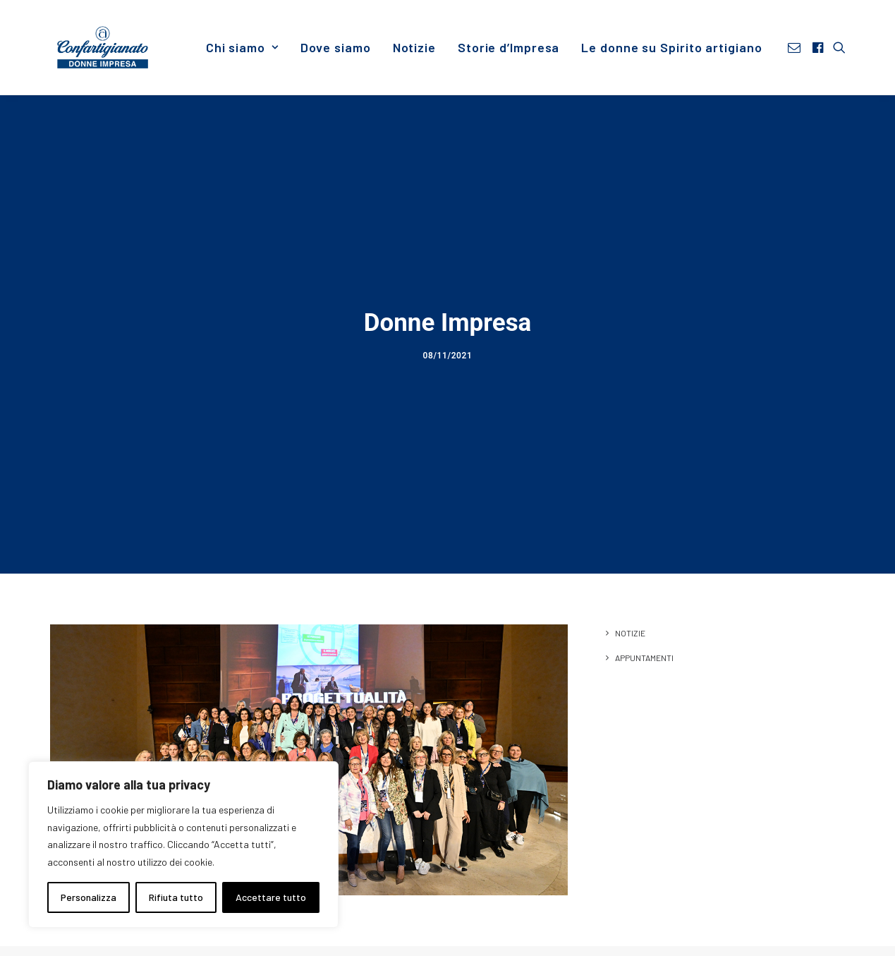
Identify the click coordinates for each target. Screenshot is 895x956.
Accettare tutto (271, 897)
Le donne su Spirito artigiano (671, 47)
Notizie (414, 47)
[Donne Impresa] (103, 47)
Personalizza (88, 897)
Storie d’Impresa (508, 47)
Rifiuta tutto (176, 897)
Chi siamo (242, 47)
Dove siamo (335, 47)
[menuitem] (242, 47)
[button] (796, 47)
